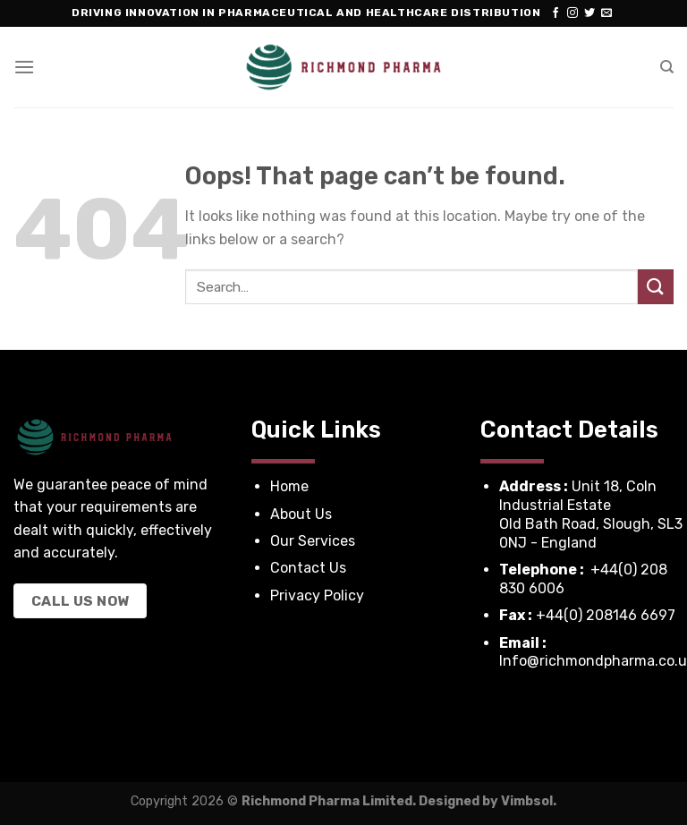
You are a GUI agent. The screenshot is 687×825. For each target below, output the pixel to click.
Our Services (314, 540)
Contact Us (308, 567)
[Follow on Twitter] (589, 13)
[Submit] (656, 286)
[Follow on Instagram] (572, 13)
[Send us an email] (606, 13)
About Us (302, 514)
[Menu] (24, 67)
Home (289, 486)
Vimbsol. (528, 801)
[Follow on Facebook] (555, 13)
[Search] (667, 67)
